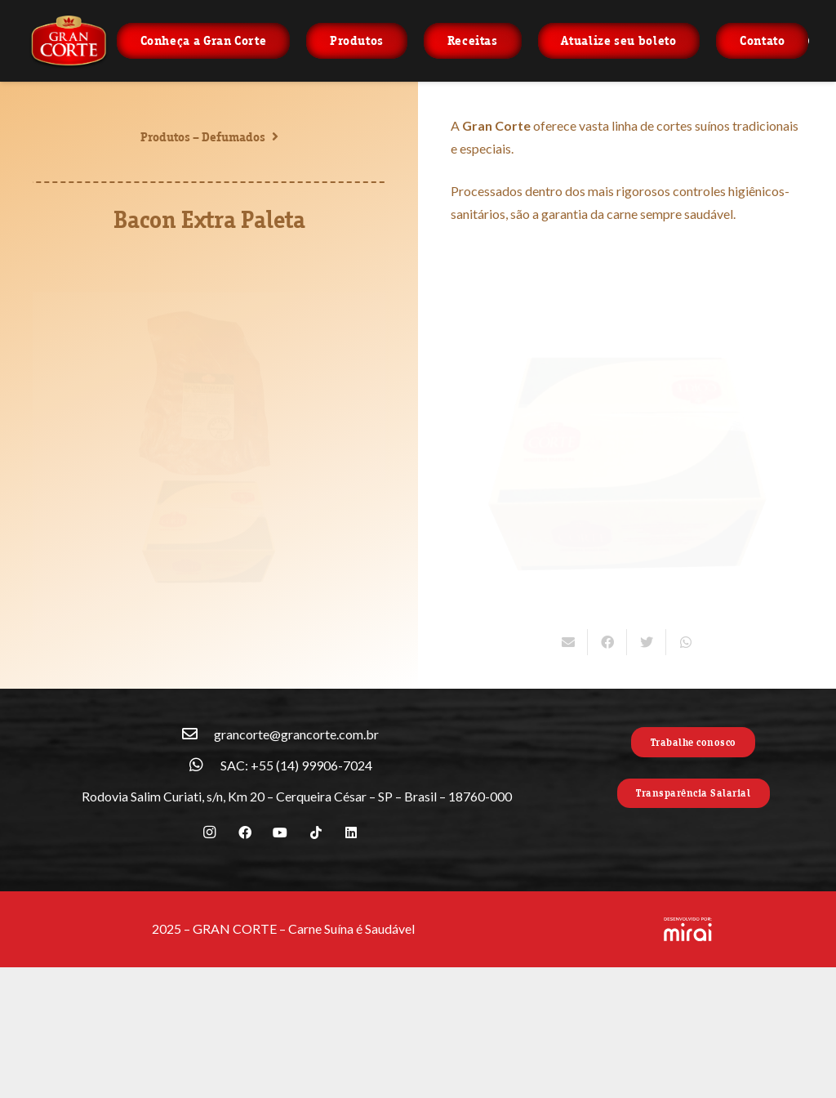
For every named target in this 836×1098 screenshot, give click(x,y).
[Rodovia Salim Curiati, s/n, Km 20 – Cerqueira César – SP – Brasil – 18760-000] (65, 796)
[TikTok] (316, 832)
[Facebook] (245, 832)
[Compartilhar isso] (607, 642)
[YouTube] (280, 832)
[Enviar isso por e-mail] (568, 642)
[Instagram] (209, 832)
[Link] (69, 40)
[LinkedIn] (351, 832)
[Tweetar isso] (646, 642)
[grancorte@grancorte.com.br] (197, 734)
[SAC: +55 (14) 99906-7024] (204, 765)
